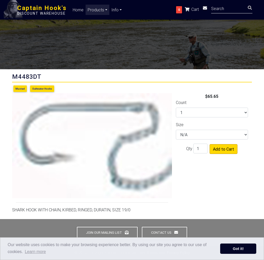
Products (96, 10)
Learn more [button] (35, 251)
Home (78, 10)
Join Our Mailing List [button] (107, 232)
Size (180, 124)
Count (181, 102)
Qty (189, 148)
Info (115, 10)
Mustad (20, 88)
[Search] (231, 9)
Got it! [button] (238, 249)
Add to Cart (223, 149)
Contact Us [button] (164, 232)
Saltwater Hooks (42, 88)
